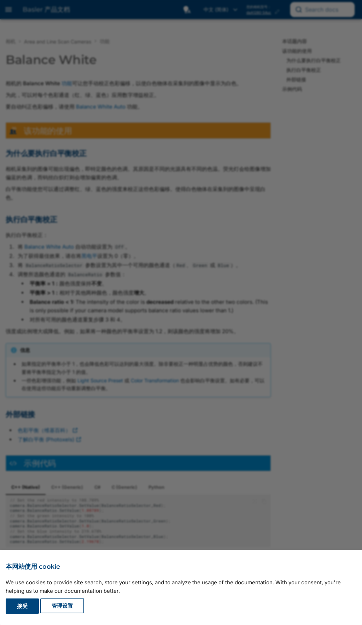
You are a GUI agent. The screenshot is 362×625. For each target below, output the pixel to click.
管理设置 (62, 606)
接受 (22, 606)
